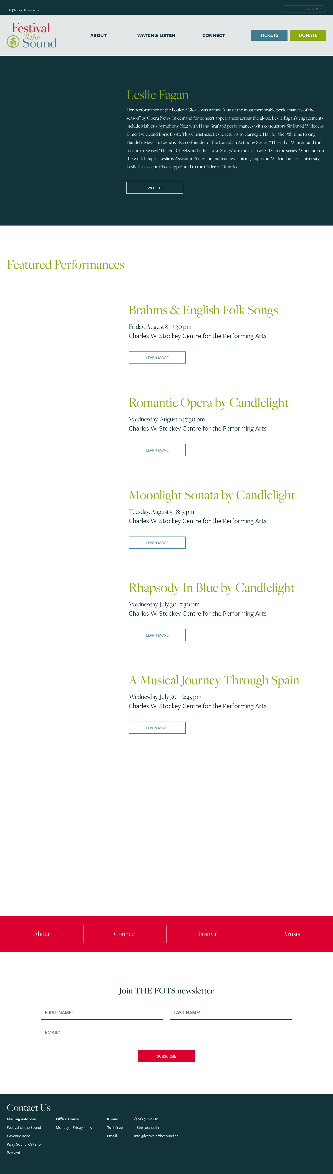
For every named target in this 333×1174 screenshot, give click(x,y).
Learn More (157, 357)
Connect (213, 35)
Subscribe (166, 1056)
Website (155, 188)
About (98, 35)
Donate (308, 35)
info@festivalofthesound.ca (23, 10)
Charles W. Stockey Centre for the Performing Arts (198, 335)
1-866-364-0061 (146, 1127)
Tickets (269, 35)
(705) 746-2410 (146, 1119)
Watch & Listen (156, 35)
